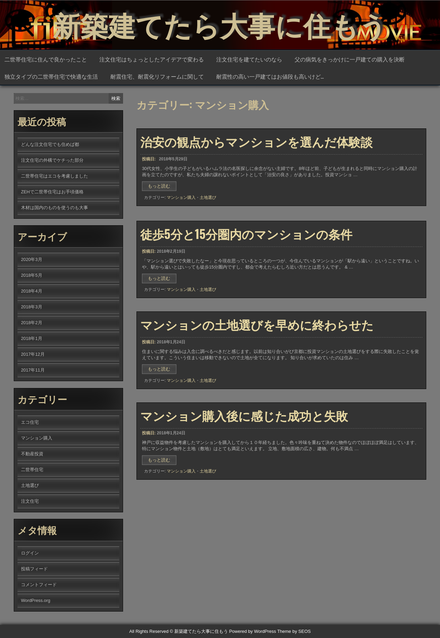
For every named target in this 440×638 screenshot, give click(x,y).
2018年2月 (31, 322)
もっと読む (161, 192)
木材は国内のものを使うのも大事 (54, 207)
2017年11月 (33, 370)
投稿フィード (34, 568)
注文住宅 (30, 501)
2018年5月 (31, 275)
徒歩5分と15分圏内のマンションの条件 (246, 233)
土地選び (208, 202)
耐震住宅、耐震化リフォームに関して (157, 76)
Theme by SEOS (294, 631)
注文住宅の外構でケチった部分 (52, 160)
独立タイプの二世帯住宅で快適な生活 (51, 76)
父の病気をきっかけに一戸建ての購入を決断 (350, 59)
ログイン (30, 553)
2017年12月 (33, 354)
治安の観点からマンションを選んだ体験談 (256, 146)
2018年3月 (31, 306)
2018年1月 (31, 338)
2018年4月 (31, 291)
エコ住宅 (30, 422)
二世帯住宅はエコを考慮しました (54, 176)
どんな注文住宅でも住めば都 (50, 144)
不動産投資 (32, 453)
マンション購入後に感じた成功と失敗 (244, 415)
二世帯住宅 (32, 469)
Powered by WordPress (252, 631)
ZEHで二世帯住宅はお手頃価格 (52, 191)
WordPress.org (35, 600)
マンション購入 (181, 202)
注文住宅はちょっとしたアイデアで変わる (151, 59)
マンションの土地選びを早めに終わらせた (257, 324)
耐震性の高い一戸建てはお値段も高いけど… (270, 76)
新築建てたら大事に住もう (220, 24)
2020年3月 (31, 259)
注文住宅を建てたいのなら (249, 59)
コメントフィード (39, 584)
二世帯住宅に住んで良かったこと (45, 59)
